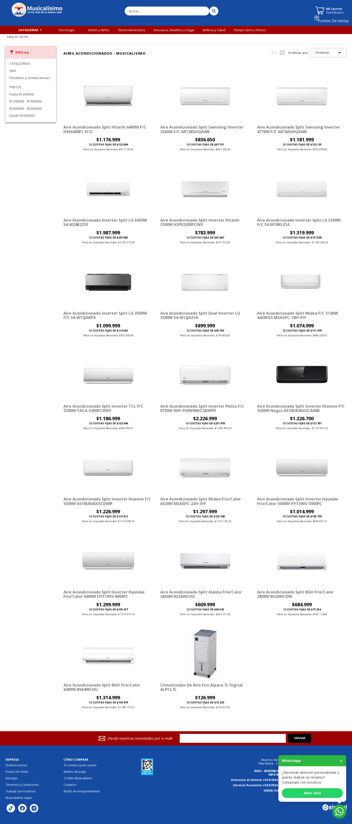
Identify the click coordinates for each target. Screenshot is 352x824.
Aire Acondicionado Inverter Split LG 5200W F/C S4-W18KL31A (299, 222)
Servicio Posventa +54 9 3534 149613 (261, 785)
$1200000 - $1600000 (25, 101)
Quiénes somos (16, 765)
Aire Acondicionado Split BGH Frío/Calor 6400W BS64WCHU (101, 687)
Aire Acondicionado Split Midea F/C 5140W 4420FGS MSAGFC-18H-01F (297, 315)
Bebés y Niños (98, 30)
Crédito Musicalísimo (78, 778)
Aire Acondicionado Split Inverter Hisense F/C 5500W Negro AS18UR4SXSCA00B (301, 408)
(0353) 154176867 (276, 790)
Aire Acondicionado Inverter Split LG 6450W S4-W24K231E (105, 222)
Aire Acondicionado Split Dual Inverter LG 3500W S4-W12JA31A (200, 315)
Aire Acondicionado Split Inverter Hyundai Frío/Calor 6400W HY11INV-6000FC (104, 594)
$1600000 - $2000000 (25, 109)
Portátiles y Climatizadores (29, 78)
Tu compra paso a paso (80, 765)
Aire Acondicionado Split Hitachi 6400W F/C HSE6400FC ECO (104, 129)
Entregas (11, 778)
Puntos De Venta (335, 22)
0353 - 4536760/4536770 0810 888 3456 (271, 773)
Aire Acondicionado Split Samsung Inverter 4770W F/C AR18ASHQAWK (298, 129)
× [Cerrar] (341, 760)
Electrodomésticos (131, 30)
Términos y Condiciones (22, 785)
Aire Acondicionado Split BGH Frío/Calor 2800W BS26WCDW (295, 594)
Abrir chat (312, 793)
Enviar (299, 738)
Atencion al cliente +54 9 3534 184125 (260, 780)
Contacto (70, 785)
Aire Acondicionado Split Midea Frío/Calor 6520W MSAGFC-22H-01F (200, 501)
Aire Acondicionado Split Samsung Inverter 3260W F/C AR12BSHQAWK (201, 129)
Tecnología (66, 30)
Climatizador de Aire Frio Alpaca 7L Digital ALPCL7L (201, 687)
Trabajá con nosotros (20, 791)
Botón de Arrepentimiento (82, 791)
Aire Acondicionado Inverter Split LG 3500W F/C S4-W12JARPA (105, 315)
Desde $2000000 (22, 116)
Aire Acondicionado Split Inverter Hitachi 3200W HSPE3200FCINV (199, 222)
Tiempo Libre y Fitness (250, 30)
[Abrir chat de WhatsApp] (339, 811)
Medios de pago (75, 771)
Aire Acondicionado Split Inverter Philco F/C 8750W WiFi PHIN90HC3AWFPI (202, 408)
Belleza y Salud (214, 30)
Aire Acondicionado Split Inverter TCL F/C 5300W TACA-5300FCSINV (103, 408)
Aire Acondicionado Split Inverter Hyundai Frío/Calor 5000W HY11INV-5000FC (297, 501)
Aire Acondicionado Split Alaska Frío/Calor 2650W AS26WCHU (201, 594)
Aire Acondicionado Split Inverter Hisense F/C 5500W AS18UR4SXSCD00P (107, 501)
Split (12, 71)
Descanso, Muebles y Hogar (174, 30)
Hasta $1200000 (21, 94)
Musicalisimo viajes (19, 798)
